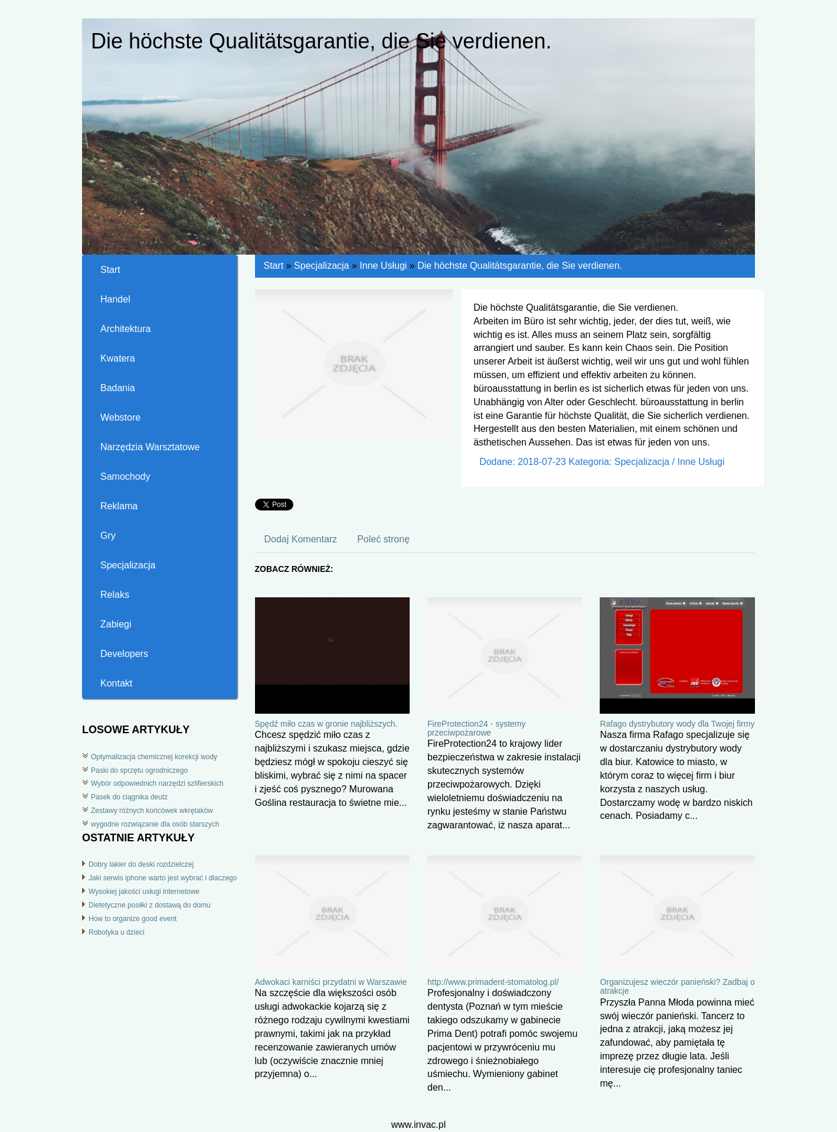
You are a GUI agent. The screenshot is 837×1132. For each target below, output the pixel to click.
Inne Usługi (383, 266)
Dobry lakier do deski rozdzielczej (141, 864)
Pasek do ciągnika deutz (129, 797)
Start (274, 266)
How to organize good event (132, 919)
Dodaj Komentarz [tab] (301, 539)
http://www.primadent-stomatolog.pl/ (493, 982)
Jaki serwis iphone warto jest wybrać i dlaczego (163, 878)
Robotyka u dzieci (117, 932)
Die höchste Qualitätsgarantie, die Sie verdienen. (519, 266)
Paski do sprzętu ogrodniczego (139, 770)
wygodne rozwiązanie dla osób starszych (155, 824)
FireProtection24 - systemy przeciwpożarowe (476, 728)
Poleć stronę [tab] (383, 539)
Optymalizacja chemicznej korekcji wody (154, 757)
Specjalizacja (321, 266)
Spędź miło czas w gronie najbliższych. (326, 723)
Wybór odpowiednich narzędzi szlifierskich (157, 783)
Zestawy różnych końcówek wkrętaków (152, 810)
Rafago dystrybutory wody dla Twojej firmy (677, 723)
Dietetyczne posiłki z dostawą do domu (150, 905)
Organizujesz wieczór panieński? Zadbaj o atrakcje (677, 986)
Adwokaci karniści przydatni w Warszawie (331, 982)
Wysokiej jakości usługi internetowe (144, 891)
